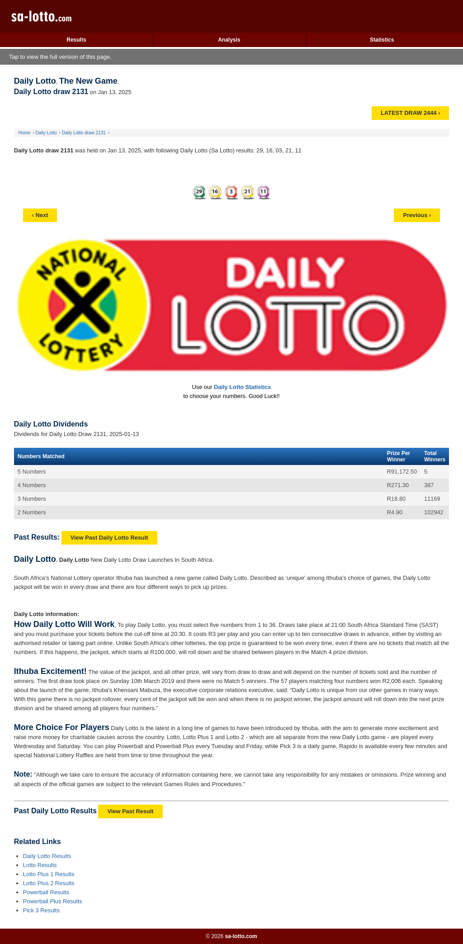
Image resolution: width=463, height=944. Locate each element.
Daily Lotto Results (47, 856)
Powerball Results (46, 892)
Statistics (382, 40)
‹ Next (40, 215)
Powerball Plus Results (52, 901)
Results (76, 40)
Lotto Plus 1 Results (49, 874)
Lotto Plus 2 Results (49, 883)
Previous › (417, 215)
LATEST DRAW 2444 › (410, 112)
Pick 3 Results (41, 910)
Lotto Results (40, 865)
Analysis (229, 40)
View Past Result (130, 811)
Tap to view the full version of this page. (60, 56)
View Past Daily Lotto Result (109, 537)
